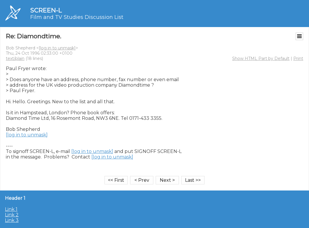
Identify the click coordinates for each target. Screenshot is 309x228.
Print (298, 58)
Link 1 (11, 209)
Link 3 (12, 220)
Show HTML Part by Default (261, 58)
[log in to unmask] (57, 48)
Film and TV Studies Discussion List (76, 17)
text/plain (15, 58)
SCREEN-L (46, 10)
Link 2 (12, 215)
